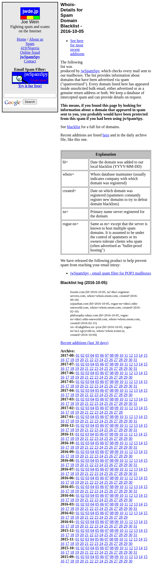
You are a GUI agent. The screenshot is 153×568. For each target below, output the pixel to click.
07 (107, 355)
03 (87, 355)
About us (36, 39)
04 (92, 355)
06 (102, 355)
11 (126, 355)
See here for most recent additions (77, 47)
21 (87, 360)
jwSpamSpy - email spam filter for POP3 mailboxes (110, 273)
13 (136, 355)
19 (77, 360)
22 (92, 360)
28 (121, 360)
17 (67, 360)
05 (97, 355)
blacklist (73, 127)
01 (78, 355)
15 (145, 355)
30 (130, 360)
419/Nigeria (30, 48)
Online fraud (30, 52)
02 (83, 355)
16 (62, 360)
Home (21, 39)
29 (126, 360)
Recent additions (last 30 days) (84, 343)
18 (72, 360)
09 (117, 355)
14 (141, 355)
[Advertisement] (30, 185)
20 (82, 360)
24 (101, 360)
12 (131, 355)
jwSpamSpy (90, 71)
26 (111, 360)
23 (96, 360)
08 (112, 355)
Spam (30, 44)
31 (135, 360)
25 (106, 360)
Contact (30, 61)
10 (121, 355)
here (105, 135)
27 (116, 360)
